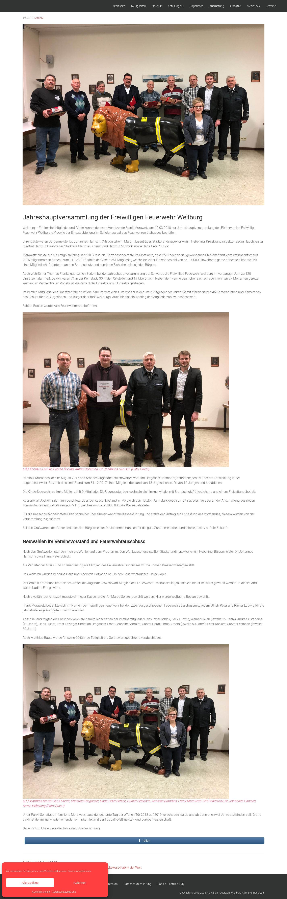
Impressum (110, 884)
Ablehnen (80, 882)
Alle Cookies (30, 882)
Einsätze (235, 6)
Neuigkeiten (138, 6)
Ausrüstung (216, 6)
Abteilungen (175, 6)
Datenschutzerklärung (64, 891)
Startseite (119, 6)
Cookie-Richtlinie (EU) (170, 884)
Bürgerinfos (196, 6)
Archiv (39, 18)
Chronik (157, 6)
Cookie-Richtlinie (41, 891)
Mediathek (253, 6)
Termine (271, 6)
